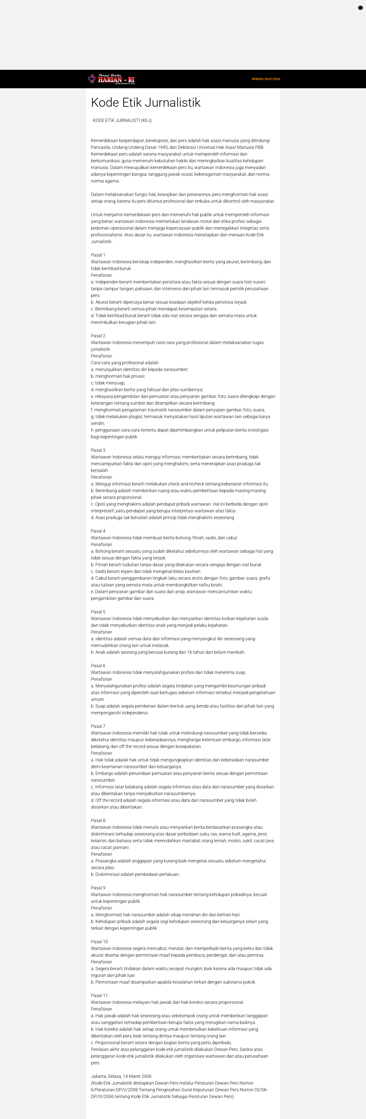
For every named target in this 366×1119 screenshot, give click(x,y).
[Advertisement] (149, 35)
